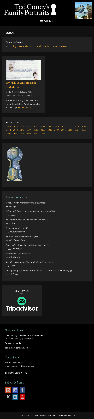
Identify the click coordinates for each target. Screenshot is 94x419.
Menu (47, 21)
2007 (56, 130)
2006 (63, 130)
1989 (43, 133)
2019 (56, 126)
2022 (36, 126)
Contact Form (21, 372)
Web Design (53, 415)
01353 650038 (18, 362)
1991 (36, 133)
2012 (22, 130)
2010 (36, 130)
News (54, 46)
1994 (29, 133)
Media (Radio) (43, 46)
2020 (49, 126)
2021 (43, 126)
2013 (15, 130)
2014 (8, 130)
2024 (22, 126)
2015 (84, 126)
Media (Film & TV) (26, 46)
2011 (29, 130)
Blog (14, 46)
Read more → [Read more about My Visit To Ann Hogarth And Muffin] (24, 107)
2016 (77, 126)
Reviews (63, 46)
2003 (84, 130)
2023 (29, 126)
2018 (63, 126)
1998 (22, 133)
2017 (70, 126)
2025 (15, 126)
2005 (70, 130)
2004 (77, 130)
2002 (8, 133)
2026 (8, 126)
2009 (43, 130)
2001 (15, 133)
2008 (49, 130)
